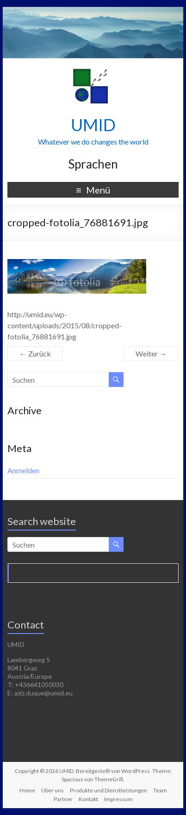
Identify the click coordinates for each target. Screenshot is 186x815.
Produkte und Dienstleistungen (108, 790)
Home (27, 790)
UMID (93, 125)
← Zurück (35, 353)
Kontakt (88, 799)
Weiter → (151, 353)
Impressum (118, 799)
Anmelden (23, 470)
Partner (63, 799)
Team (160, 790)
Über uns (52, 790)
